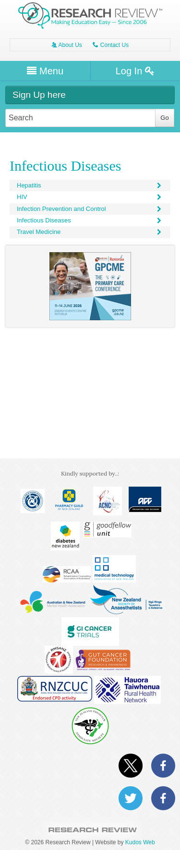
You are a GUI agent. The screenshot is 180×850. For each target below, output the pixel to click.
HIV (90, 196)
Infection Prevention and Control (90, 208)
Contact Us (111, 45)
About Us (66, 45)
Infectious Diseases (90, 220)
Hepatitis (90, 185)
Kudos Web (140, 842)
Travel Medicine (90, 231)
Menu (45, 71)
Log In (135, 71)
